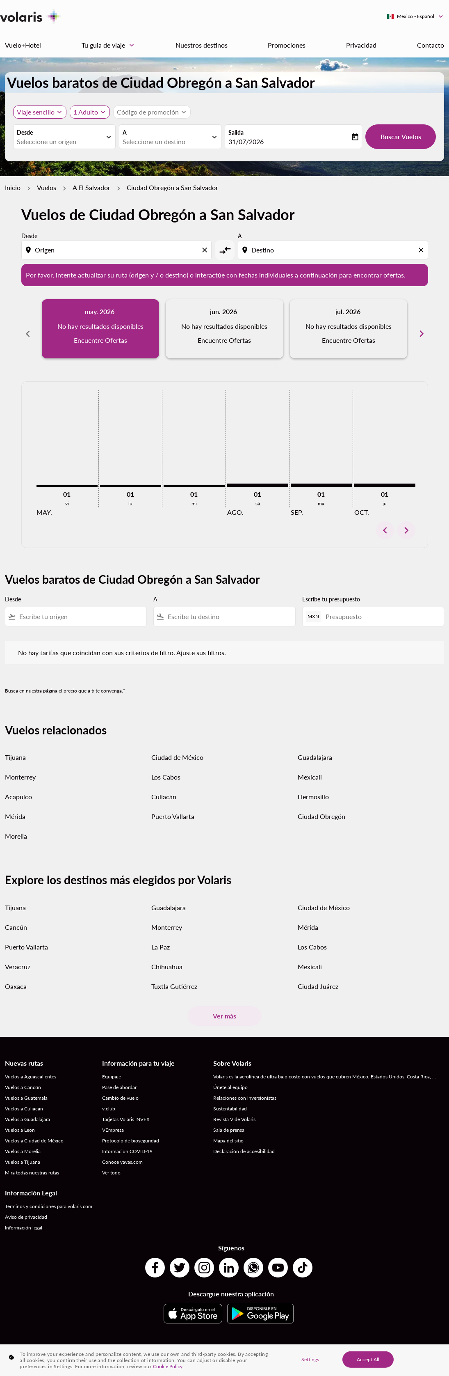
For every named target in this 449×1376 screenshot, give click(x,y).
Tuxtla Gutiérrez (174, 977)
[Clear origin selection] (206, 250)
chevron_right (406, 521)
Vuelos (46, 187)
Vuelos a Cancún (23, 1078)
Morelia (16, 827)
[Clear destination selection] (422, 250)
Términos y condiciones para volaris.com (48, 1197)
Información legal (23, 1218)
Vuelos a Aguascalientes (30, 1067)
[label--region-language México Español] (415, 16)
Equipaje (111, 1067)
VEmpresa (113, 1121)
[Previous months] (27, 329)
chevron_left (385, 521)
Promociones (286, 45)
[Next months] (421, 329)
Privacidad (361, 45)
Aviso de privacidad (26, 1208)
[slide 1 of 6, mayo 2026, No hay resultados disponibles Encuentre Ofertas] (101, 328)
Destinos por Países (46, 1345)
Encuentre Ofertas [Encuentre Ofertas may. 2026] (100, 340)
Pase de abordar (119, 1078)
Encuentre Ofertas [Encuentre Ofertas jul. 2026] (348, 340)
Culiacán (163, 787)
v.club (108, 1099)
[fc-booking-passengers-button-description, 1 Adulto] (85, 112)
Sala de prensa (228, 1121)
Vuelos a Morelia (23, 1142)
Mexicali (310, 768)
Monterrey (20, 768)
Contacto (430, 45)
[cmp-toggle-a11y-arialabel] (225, 250)
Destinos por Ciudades (98, 1345)
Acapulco (18, 787)
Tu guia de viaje (110, 45)
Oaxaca (16, 977)
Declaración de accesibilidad (244, 1142)
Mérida (15, 807)
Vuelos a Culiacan (24, 1099)
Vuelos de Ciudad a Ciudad (219, 1345)
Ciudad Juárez (318, 977)
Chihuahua (166, 957)
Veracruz (17, 957)
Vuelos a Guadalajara (27, 1110)
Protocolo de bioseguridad (130, 1131)
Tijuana (15, 748)
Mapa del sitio (228, 1131)
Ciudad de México (177, 748)
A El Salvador (91, 187)
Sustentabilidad (230, 1099)
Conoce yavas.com (122, 1153)
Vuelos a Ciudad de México (34, 1131)
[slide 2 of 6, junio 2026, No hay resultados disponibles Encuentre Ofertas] (224, 328)
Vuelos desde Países (402, 1345)
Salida (236, 132)
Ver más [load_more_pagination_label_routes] (224, 1007)
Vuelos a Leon (20, 1121)
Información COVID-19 (127, 1142)
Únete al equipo (230, 1078)
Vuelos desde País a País (156, 1345)
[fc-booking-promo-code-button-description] (148, 112)
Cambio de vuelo (120, 1089)
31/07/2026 (246, 141)
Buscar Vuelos (401, 136)
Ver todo (111, 1163)
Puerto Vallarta (172, 807)
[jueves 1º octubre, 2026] (384, 476)
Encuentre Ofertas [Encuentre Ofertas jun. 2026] (224, 340)
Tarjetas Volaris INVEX (126, 1110)
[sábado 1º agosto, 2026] (257, 476)
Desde (25, 132)
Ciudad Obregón (321, 807)
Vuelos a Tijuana (22, 1153)
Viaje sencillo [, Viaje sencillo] (36, 112)
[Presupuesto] (380, 607)
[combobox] (60, 142)
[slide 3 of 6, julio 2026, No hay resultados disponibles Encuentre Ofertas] (349, 328)
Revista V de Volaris (234, 1110)
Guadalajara (315, 748)
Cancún (16, 918)
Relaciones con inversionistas (244, 1089)
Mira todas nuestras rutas (32, 1163)
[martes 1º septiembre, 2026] (321, 476)
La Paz (160, 938)
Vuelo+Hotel (23, 45)
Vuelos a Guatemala (26, 1089)
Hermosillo (313, 787)
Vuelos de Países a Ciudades (286, 1345)
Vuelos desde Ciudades (349, 1345)
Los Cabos (165, 768)
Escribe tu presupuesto (331, 590)
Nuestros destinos (201, 45)
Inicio (13, 187)
